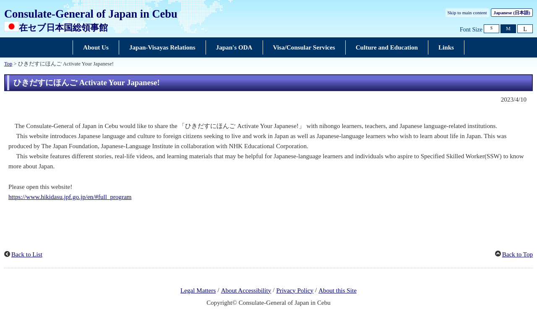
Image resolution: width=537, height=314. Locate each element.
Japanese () (511, 12)
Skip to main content (467, 12)
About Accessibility (246, 290)
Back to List (26, 254)
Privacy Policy (294, 290)
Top (8, 64)
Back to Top (517, 254)
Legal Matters (198, 290)
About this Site (337, 290)
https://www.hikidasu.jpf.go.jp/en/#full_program (70, 197)
